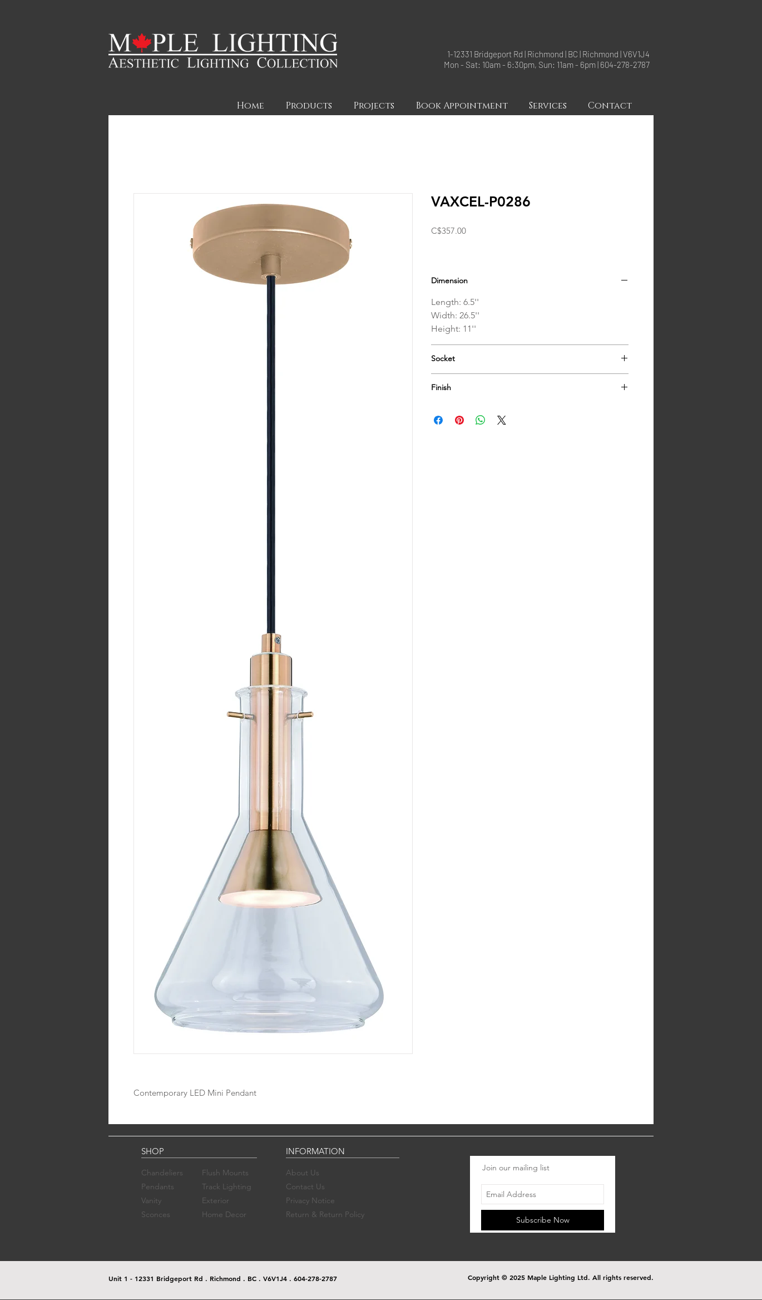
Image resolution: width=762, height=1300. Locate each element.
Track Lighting (226, 1186)
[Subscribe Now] (542, 1220)
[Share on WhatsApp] (480, 420)
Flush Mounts (225, 1173)
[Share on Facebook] (438, 420)
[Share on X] (501, 420)
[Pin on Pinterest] (459, 420)
